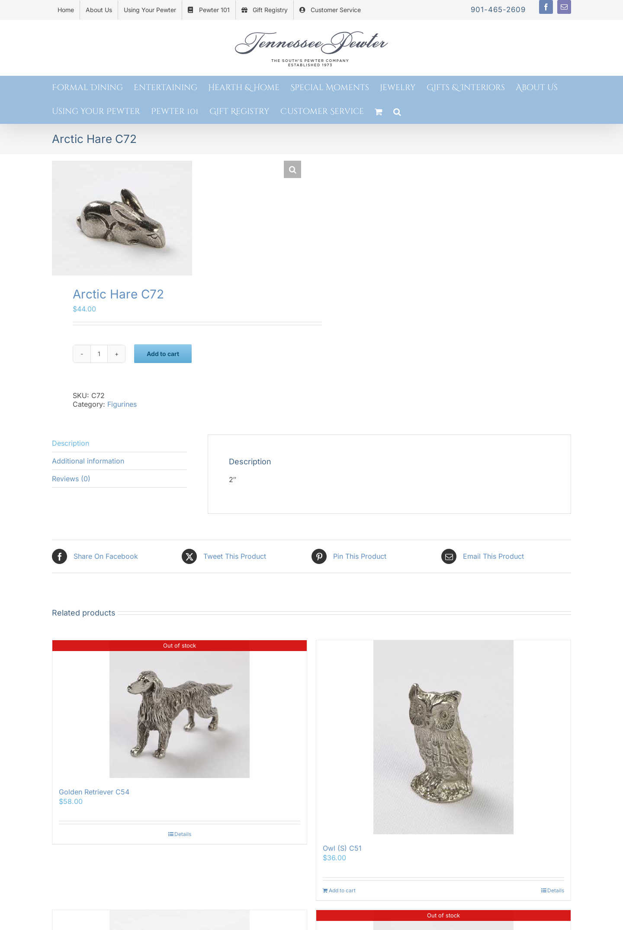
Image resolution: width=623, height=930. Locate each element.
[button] (397, 111)
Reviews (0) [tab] (71, 478)
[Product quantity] (99, 354)
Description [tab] (70, 443)
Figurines (122, 404)
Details (182, 834)
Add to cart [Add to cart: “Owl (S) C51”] (342, 890)
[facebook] (546, 7)
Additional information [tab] (88, 461)
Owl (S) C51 (342, 848)
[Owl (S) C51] (443, 737)
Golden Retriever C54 (94, 791)
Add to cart (163, 353)
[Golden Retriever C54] (179, 709)
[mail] (564, 7)
